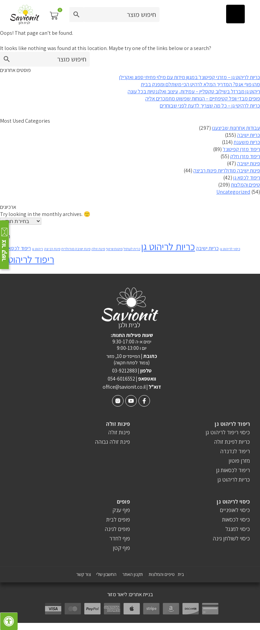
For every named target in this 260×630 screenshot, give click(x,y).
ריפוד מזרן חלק (245, 156)
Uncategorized (233, 191)
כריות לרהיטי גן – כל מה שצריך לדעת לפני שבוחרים (210, 105)
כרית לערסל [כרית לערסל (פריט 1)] (132, 248)
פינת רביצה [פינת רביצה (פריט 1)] (52, 248)
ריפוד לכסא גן (246, 177)
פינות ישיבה (248, 163)
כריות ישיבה (248, 135)
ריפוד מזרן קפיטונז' (241, 149)
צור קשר (83, 574)
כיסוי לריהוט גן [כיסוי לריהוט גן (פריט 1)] (230, 248)
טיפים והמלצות (245, 184)
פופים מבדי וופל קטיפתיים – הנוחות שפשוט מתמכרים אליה (202, 98)
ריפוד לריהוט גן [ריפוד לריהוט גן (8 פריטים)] (27, 259)
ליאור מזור (117, 594)
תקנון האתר (132, 574)
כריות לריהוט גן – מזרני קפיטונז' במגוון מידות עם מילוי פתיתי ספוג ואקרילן (189, 77)
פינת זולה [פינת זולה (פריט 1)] (98, 248)
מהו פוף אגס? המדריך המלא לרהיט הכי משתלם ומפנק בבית (200, 84)
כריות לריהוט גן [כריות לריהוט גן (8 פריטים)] (168, 246)
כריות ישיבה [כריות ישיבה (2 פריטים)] (207, 248)
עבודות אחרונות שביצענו (236, 127)
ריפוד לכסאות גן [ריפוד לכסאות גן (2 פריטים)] (15, 248)
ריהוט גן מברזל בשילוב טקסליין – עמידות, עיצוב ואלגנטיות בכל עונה (194, 91)
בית (181, 574)
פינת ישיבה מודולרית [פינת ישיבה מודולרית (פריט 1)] (75, 248)
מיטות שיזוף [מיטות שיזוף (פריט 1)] (114, 248)
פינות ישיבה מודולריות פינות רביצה (226, 170)
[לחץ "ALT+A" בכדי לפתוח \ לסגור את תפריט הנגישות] (9, 621)
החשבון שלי (106, 574)
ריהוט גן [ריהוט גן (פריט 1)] (37, 248)
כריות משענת (247, 142)
